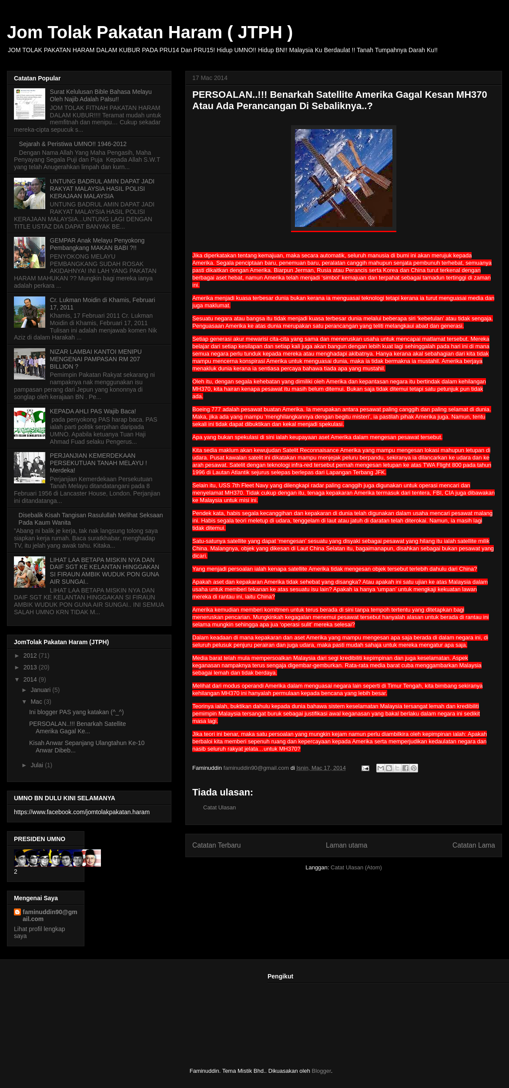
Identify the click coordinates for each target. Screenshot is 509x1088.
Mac (37, 701)
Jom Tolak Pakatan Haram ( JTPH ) (150, 32)
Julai (37, 765)
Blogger (321, 1071)
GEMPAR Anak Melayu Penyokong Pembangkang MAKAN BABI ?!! (97, 244)
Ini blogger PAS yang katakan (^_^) (76, 712)
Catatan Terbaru (216, 845)
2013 (31, 667)
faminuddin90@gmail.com (50, 915)
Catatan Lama (473, 845)
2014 (31, 679)
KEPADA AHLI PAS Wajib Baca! (93, 411)
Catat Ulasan (219, 807)
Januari (41, 689)
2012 (31, 655)
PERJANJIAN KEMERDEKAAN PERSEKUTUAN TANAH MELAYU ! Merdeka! (98, 463)
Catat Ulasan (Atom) (356, 867)
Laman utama (346, 845)
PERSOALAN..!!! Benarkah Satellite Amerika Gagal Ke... (77, 727)
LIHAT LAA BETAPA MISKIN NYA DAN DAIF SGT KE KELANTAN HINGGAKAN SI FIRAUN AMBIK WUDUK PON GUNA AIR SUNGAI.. (105, 570)
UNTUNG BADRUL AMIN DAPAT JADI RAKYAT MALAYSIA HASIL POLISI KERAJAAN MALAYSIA (102, 189)
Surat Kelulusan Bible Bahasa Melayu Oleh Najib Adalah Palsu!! (101, 95)
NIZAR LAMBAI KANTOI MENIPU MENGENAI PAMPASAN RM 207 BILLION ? (96, 359)
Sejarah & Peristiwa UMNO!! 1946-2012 (73, 143)
